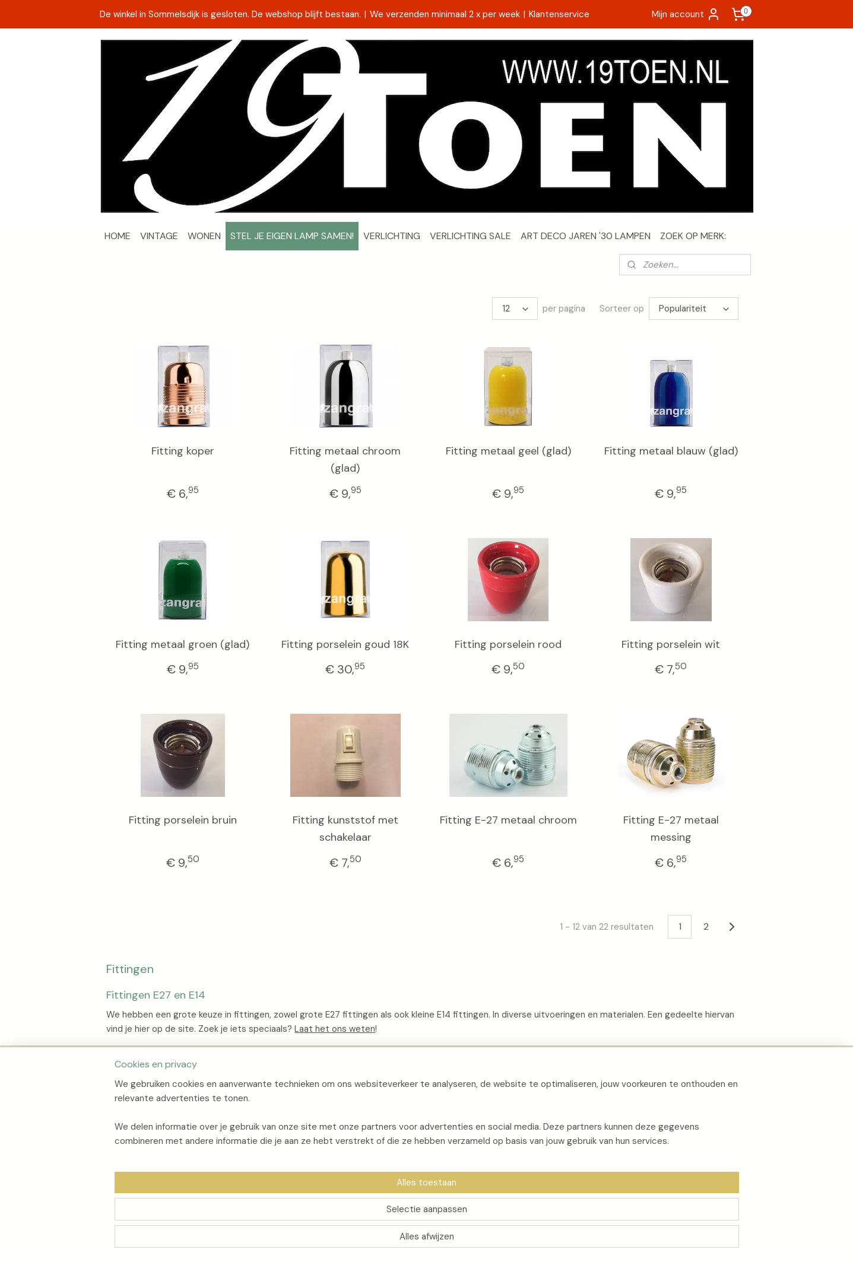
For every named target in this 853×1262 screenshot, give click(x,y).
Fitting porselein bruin (182, 820)
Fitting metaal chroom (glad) (345, 459)
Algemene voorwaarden (152, 1123)
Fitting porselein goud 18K (345, 644)
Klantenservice (559, 14)
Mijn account (686, 14)
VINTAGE (159, 236)
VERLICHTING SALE (470, 236)
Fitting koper (182, 451)
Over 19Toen (129, 1097)
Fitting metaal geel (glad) (507, 451)
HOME (117, 236)
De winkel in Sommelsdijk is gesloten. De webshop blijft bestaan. (230, 14)
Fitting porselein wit (670, 644)
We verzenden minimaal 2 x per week (445, 14)
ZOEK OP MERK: (693, 236)
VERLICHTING (391, 236)
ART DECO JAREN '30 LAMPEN (586, 236)
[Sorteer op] (693, 308)
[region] (348, 1212)
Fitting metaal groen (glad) (182, 644)
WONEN (204, 236)
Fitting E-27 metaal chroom (507, 820)
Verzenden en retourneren (156, 1110)
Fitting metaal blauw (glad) (670, 451)
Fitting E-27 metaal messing (670, 828)
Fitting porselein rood (508, 644)
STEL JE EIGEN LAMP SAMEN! (292, 236)
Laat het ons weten (334, 1029)
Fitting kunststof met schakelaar (345, 828)
